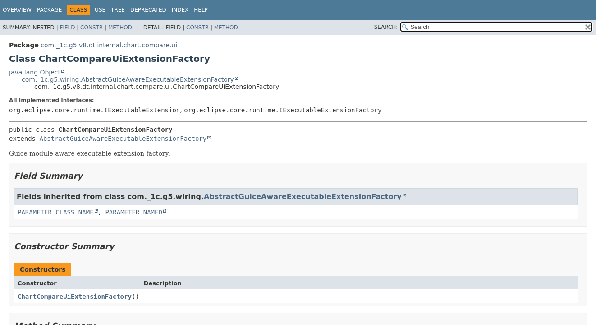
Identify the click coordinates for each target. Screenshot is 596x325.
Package (49, 10)
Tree (118, 10)
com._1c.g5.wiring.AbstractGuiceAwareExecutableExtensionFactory (128, 79)
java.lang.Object (34, 72)
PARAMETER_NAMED (133, 212)
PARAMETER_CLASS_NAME (56, 212)
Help (201, 10)
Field (67, 27)
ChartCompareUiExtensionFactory (75, 296)
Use (100, 10)
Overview (17, 10)
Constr (91, 27)
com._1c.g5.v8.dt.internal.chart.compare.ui (109, 45)
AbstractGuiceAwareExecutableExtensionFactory (122, 138)
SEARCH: (386, 27)
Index (180, 10)
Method (120, 27)
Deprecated (148, 10)
